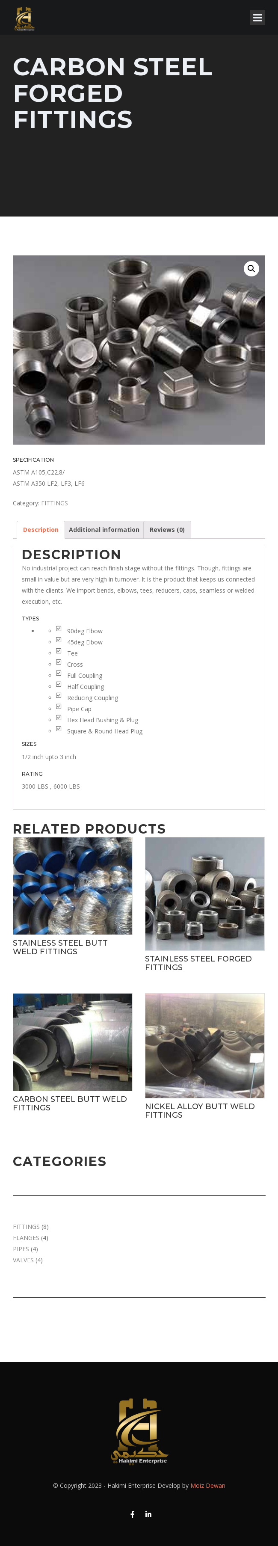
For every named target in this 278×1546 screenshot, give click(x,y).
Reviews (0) (167, 529)
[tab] (41, 530)
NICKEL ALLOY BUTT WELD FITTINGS (200, 1111)
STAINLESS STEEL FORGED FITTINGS (198, 963)
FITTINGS (54, 503)
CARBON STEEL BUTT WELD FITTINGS (70, 1104)
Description (41, 529)
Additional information (104, 529)
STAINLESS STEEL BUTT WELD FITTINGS (60, 947)
